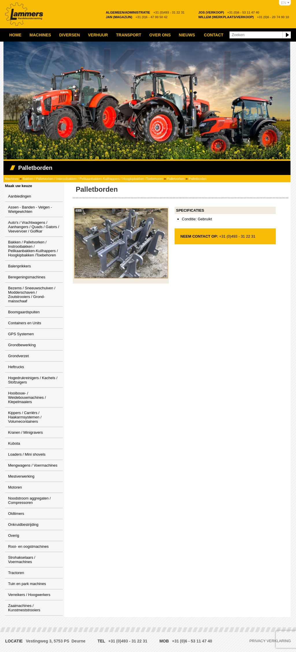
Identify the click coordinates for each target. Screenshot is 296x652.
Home (15, 35)
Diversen (69, 35)
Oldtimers (16, 513)
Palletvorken (176, 178)
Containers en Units (24, 323)
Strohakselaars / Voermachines (21, 559)
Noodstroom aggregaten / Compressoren (29, 500)
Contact (213, 35)
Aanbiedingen (19, 196)
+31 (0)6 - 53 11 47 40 (228, 12)
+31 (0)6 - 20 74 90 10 (243, 17)
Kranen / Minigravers (25, 432)
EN (283, 3)
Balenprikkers (19, 266)
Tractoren (16, 573)
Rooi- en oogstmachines (28, 546)
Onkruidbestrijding (23, 524)
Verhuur (98, 35)
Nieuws (187, 35)
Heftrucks (16, 367)
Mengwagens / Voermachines (33, 465)
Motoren (15, 487)
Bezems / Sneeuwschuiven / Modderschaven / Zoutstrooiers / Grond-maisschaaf (31, 294)
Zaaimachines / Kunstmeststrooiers (24, 607)
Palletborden (198, 178)
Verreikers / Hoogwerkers (29, 595)
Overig (13, 535)
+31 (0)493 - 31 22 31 (145, 12)
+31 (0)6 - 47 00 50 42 (137, 17)
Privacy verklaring (270, 641)
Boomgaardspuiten (24, 312)
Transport (128, 35)
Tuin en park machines (27, 584)
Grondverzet (18, 356)
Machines (40, 35)
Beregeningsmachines (26, 277)
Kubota (14, 443)
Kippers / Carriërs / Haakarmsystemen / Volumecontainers (25, 417)
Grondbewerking (22, 345)
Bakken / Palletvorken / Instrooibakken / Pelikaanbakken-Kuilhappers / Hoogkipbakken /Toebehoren (93, 178)
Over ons (160, 35)
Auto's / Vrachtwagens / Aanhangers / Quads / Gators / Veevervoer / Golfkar (33, 226)
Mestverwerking (21, 476)
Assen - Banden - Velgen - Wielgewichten (30, 209)
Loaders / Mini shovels (26, 454)
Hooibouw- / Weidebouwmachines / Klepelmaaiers (27, 397)
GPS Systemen (21, 334)
